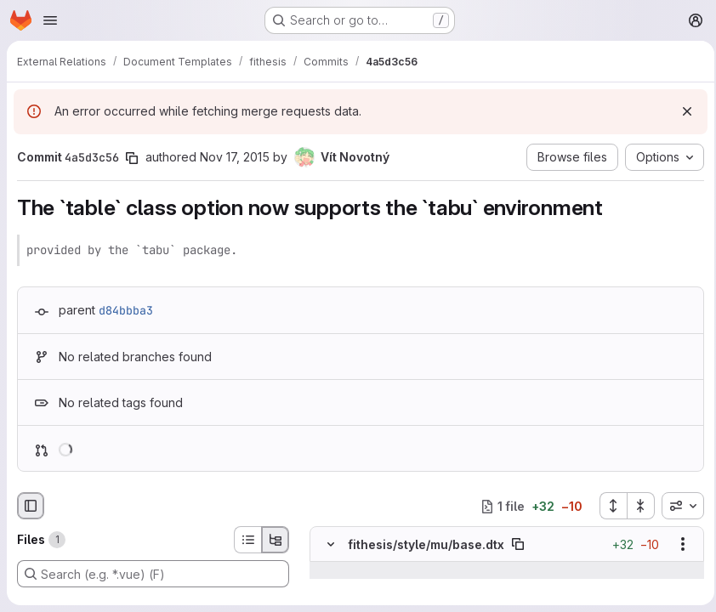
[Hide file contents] (331, 544)
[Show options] (678, 544)
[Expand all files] (608, 505)
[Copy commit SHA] (132, 158)
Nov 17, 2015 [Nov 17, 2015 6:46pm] (235, 157)
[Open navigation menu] (50, 20)
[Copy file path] (518, 544)
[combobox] (677, 505)
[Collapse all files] (636, 505)
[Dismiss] (682, 111)
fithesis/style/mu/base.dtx (426, 544)
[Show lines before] (331, 570)
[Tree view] (275, 539)
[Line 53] (329, 587)
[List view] (247, 539)
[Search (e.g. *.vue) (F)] (153, 573)
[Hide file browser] (30, 505)
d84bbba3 (126, 310)
